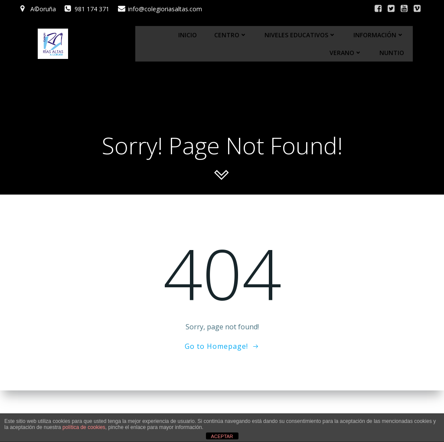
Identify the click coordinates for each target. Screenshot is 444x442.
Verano (346, 53)
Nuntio (391, 53)
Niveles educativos (300, 35)
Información (378, 35)
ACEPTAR (222, 436)
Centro (230, 35)
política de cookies (83, 427)
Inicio (187, 35)
